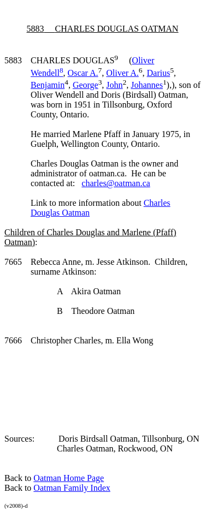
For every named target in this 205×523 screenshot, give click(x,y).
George (85, 85)
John (114, 85)
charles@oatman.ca (115, 183)
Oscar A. (83, 73)
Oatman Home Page (68, 478)
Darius (158, 73)
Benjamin (48, 85)
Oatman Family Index (71, 487)
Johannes (147, 85)
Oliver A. (122, 73)
